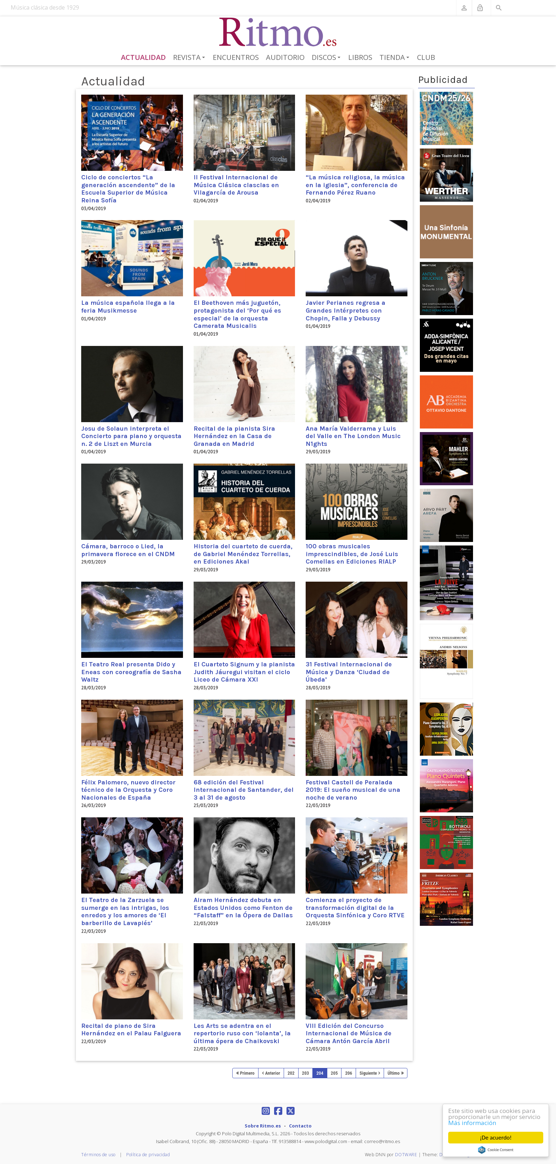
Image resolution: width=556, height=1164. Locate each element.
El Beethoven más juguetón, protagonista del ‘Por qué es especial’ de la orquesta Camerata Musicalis (237, 314)
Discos (327, 57)
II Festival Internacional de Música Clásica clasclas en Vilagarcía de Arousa (236, 184)
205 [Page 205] (334, 1073)
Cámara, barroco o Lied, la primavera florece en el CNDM (128, 550)
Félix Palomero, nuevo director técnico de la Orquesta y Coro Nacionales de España (128, 789)
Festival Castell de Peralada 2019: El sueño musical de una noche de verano (353, 789)
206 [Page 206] (348, 1073)
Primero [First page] (247, 1073)
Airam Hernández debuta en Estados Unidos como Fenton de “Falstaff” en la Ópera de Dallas (243, 907)
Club (426, 57)
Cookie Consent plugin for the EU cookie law (495, 1150)
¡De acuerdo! (496, 1137)
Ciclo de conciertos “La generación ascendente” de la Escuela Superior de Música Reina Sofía (128, 188)
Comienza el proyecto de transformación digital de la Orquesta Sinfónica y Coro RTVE (355, 907)
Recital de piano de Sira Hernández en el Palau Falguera (131, 1029)
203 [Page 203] (305, 1073)
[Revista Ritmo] (278, 32)
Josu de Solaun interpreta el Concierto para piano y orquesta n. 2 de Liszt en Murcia (131, 436)
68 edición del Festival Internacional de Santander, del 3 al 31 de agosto (244, 789)
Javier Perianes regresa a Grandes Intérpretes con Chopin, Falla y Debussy (345, 310)
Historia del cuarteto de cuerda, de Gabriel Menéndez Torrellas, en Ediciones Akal (243, 553)
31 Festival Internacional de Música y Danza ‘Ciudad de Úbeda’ (349, 671)
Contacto (300, 1126)
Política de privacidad (148, 1155)
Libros (360, 57)
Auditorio (285, 57)
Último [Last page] (394, 1073)
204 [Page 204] (319, 1073)
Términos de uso (98, 1155)
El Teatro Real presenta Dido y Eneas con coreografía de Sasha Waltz (131, 671)
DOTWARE (406, 1155)
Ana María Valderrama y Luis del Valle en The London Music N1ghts (353, 436)
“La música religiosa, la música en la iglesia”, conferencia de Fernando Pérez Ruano (355, 184)
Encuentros (236, 57)
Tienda (395, 57)
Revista (190, 57)
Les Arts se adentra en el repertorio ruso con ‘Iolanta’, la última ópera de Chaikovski (242, 1033)
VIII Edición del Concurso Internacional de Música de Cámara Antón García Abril (348, 1033)
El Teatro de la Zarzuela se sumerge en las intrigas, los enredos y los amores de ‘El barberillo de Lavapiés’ (125, 911)
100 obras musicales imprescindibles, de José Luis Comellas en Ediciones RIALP (352, 553)
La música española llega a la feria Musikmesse (128, 306)
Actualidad (143, 57)
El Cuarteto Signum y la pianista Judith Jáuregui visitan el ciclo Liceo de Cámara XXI (244, 671)
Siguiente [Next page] (368, 1073)
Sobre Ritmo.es (263, 1126)
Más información (472, 1123)
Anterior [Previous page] (272, 1073)
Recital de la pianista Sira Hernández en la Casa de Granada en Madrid (234, 436)
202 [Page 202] (291, 1073)
